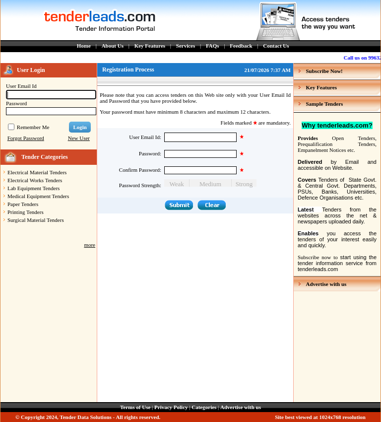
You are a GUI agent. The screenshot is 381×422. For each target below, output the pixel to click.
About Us (113, 46)
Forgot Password (25, 138)
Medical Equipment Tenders (38, 196)
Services (185, 46)
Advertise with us (326, 284)
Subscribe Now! (324, 71)
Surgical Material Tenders (35, 220)
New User (79, 138)
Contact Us (276, 46)
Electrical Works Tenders (34, 180)
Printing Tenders (25, 212)
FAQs (212, 46)
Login (80, 127)
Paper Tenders (22, 204)
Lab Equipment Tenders (33, 188)
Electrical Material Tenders (36, 172)
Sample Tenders (324, 104)
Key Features (149, 46)
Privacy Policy (171, 407)
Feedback (241, 46)
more (89, 245)
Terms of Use (135, 407)
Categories (203, 407)
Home (84, 46)
